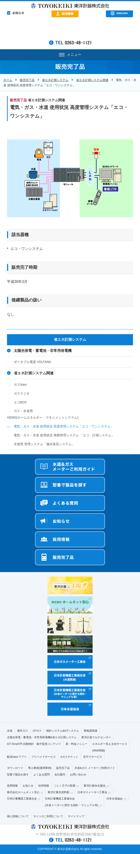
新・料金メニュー (76, 743)
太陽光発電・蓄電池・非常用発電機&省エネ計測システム (42, 737)
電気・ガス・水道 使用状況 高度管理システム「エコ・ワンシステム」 (64, 426)
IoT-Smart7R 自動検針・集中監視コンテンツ (34, 743)
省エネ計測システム (55, 80)
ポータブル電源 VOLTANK (32, 362)
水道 (9, 730)
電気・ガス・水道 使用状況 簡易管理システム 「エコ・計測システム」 (64, 435)
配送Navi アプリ (17, 756)
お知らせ (28, 785)
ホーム (7, 80)
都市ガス (22, 730)
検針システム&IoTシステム (62, 730)
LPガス (37, 730)
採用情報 (12, 785)
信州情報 (43, 785)
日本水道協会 (114, 798)
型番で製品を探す (18, 774)
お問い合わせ (78, 774)
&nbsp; (70, 30)
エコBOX (20, 402)
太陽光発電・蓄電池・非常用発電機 (43, 351)
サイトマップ (76, 816)
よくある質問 (41, 774)
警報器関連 (90, 730)
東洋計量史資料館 (58, 792)
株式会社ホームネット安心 (23, 792)
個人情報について (18, 816)
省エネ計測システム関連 (92, 80)
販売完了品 (27, 80)
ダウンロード (15, 768)
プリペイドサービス (43, 756)
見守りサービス (92, 756)
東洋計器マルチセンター (96, 737)
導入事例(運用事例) (39, 768)
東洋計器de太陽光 (94, 785)
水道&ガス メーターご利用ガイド (95, 768)
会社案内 (59, 774)
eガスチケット (69, 756)
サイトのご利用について (48, 816)
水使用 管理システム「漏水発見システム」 (44, 444)
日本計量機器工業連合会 (22, 798)
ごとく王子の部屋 (64, 785)
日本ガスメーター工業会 (92, 792)
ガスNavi (20, 384)
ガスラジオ (22, 393)
